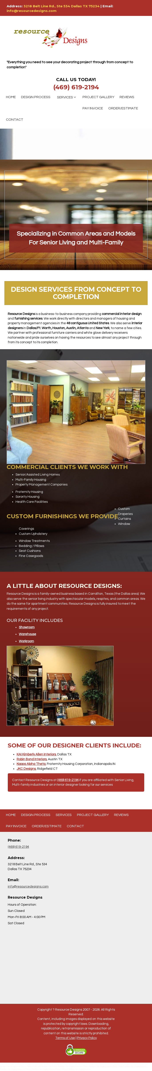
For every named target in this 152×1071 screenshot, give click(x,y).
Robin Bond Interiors (32, 759)
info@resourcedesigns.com (32, 11)
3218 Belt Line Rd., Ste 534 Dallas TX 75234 (62, 6)
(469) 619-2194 (76, 87)
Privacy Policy (87, 1038)
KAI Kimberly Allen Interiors (36, 754)
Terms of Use (65, 1038)
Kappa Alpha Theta (31, 764)
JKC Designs (26, 768)
